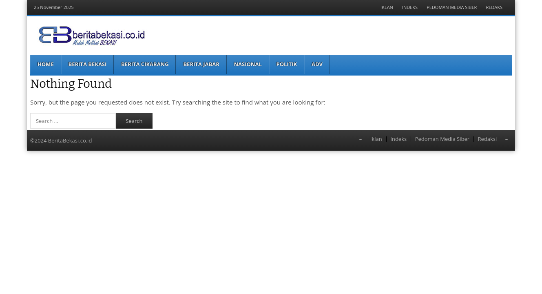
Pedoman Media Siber (452, 7)
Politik (287, 64)
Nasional (248, 64)
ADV (317, 64)
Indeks (410, 7)
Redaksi (495, 7)
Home (46, 64)
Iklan (387, 7)
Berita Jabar (201, 64)
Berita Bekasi (87, 64)
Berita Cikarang (145, 64)
